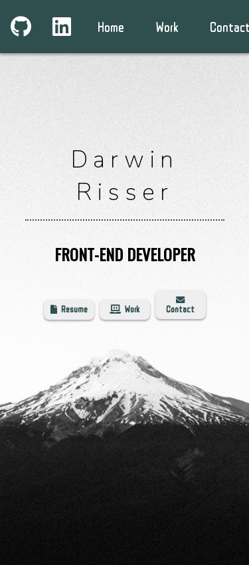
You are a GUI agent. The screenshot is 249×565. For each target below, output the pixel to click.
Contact (180, 305)
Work (124, 309)
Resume (69, 309)
